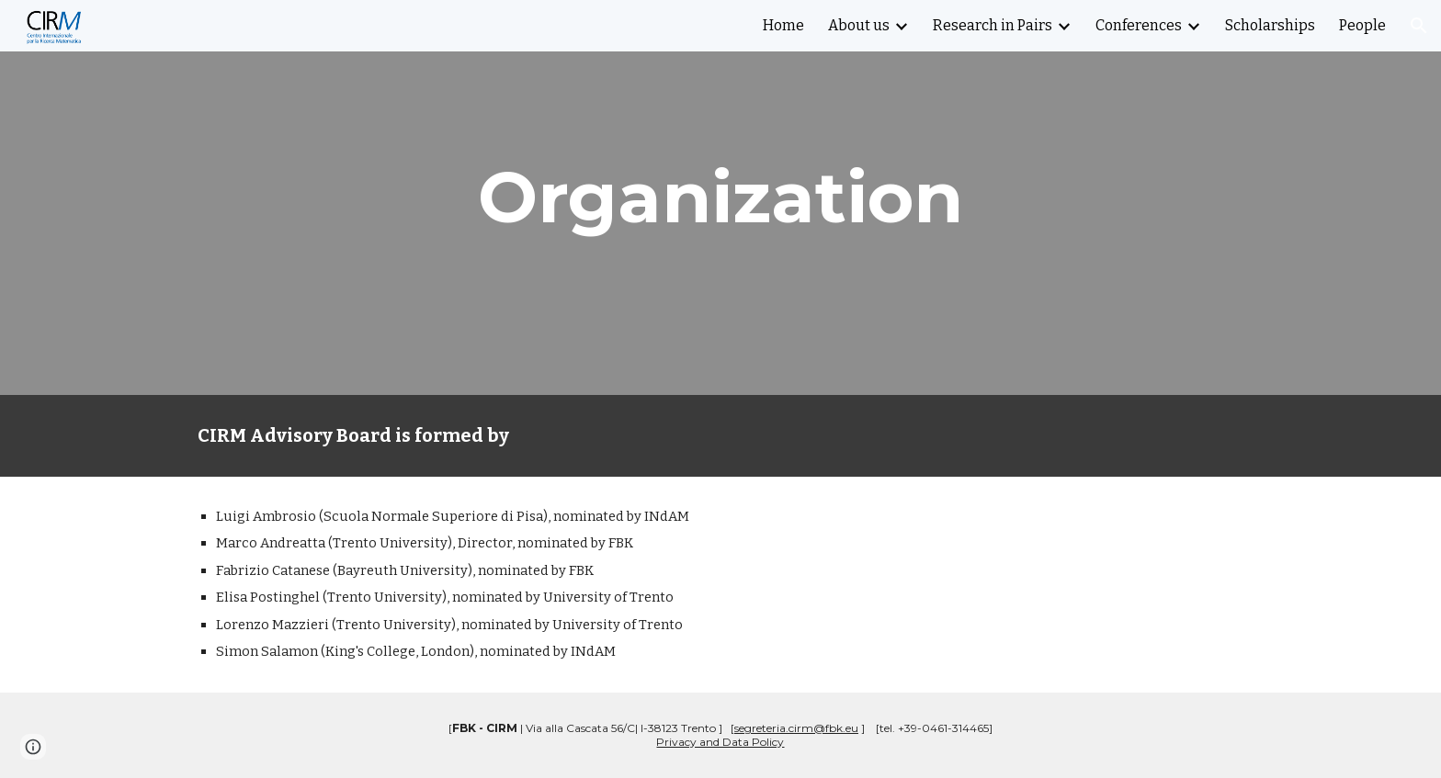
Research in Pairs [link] (992, 25)
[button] (1419, 26)
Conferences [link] (1138, 25)
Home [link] (783, 25)
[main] (720, 197)
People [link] (1362, 25)
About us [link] (859, 25)
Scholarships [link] (1270, 25)
